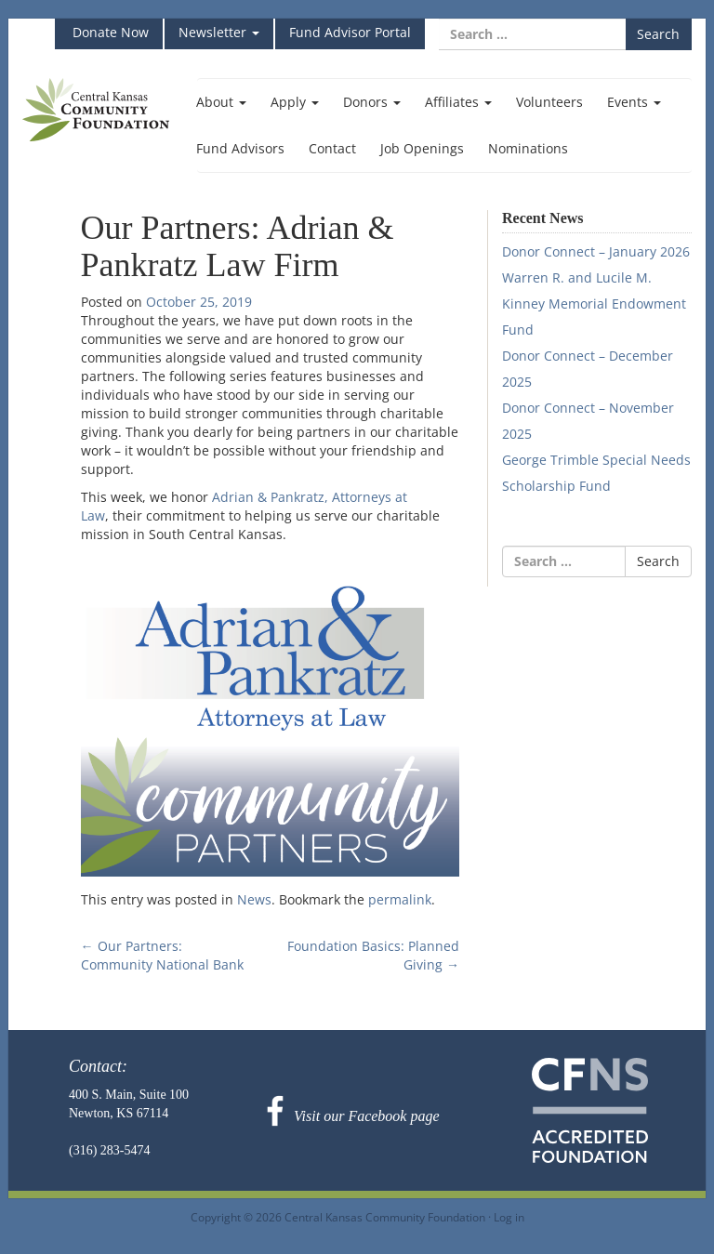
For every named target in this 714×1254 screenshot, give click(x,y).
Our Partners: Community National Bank (162, 955)
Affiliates (458, 102)
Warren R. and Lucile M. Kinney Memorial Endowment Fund (594, 303)
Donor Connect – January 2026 (596, 251)
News (254, 899)
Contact (332, 148)
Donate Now (109, 32)
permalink (399, 899)
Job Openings (422, 148)
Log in (509, 1216)
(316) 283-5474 (110, 1150)
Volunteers (549, 102)
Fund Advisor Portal (350, 32)
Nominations (528, 148)
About (221, 102)
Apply (295, 102)
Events (634, 102)
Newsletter (218, 32)
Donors (372, 102)
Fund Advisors (240, 148)
